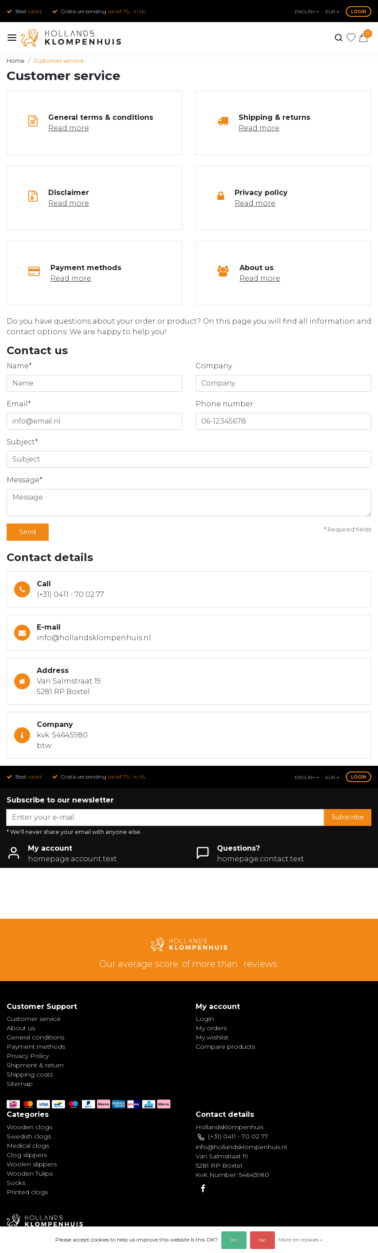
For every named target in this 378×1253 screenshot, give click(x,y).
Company (214, 366)
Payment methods (36, 1047)
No (262, 1240)
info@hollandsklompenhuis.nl (94, 638)
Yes (234, 1240)
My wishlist (212, 1037)
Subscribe (348, 817)
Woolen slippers (32, 1164)
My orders (211, 1028)
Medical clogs (28, 1146)
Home (16, 60)
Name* (19, 366)
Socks (16, 1183)
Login (358, 12)
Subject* (22, 442)
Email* (19, 404)
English (307, 12)
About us (21, 1028)
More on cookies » (300, 1239)
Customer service (59, 60)
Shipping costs (30, 1074)
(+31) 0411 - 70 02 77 (70, 594)
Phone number (224, 404)
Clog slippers (27, 1155)
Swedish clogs (29, 1136)
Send (27, 532)
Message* (24, 480)
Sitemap (20, 1084)
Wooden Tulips (30, 1173)
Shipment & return (35, 1065)
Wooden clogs (29, 1127)
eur (332, 12)
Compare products (225, 1047)
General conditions (35, 1037)
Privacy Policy (28, 1056)
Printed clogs (27, 1192)
